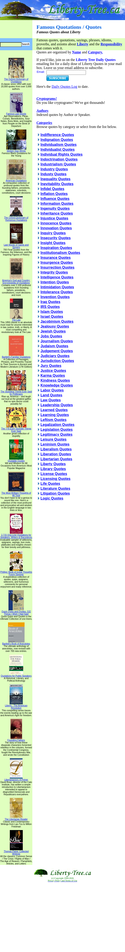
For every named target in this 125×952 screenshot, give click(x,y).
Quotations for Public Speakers (16, 675)
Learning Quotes (54, 415)
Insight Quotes (52, 243)
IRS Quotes (50, 307)
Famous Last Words (16, 113)
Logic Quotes (51, 498)
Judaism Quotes (54, 346)
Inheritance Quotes (56, 213)
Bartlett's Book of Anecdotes (16, 642)
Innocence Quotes (55, 223)
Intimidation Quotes (57, 287)
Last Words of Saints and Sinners (16, 245)
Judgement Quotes (56, 351)
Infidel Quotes (52, 189)
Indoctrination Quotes (58, 159)
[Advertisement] (62, 917)
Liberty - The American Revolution (16, 705)
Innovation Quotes (56, 228)
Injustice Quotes (54, 218)
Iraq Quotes (50, 302)
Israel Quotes (51, 316)
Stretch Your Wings (16, 150)
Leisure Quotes (53, 439)
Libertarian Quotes (56, 459)
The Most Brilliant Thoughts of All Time (16, 493)
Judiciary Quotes (54, 356)
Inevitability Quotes (56, 184)
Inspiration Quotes (56, 248)
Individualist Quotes (57, 149)
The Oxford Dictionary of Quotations (16, 79)
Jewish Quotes (53, 331)
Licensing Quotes (55, 479)
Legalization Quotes (57, 425)
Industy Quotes (53, 174)
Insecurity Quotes (55, 238)
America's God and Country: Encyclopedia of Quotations (16, 280)
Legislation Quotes (56, 429)
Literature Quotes (55, 488)
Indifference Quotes (57, 135)
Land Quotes (51, 395)
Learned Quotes (54, 410)
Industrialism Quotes (58, 164)
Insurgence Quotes (56, 262)
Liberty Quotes (53, 464)
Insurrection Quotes (57, 267)
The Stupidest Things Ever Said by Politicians (16, 391)
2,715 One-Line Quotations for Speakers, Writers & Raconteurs (16, 535)
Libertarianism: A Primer (16, 778)
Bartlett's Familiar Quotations (16, 356)
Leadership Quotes (56, 405)
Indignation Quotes (56, 140)
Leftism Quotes (53, 420)
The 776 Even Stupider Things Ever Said (16, 428)
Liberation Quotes (55, 454)
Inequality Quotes (55, 179)
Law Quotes (50, 400)
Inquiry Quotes (53, 233)
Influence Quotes (54, 199)
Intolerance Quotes (56, 292)
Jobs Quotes (51, 336)
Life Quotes (50, 483)
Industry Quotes (54, 169)
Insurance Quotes (55, 257)
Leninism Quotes (54, 444)
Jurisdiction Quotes (57, 361)
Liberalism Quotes (56, 449)
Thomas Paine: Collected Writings (16, 851)
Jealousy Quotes (54, 326)
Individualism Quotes (58, 144)
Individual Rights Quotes (61, 154)
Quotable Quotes (16, 460)
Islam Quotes (51, 312)
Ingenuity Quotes (55, 208)
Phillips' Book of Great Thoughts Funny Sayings (16, 572)
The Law (16, 319)
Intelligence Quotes (56, 277)
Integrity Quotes (54, 272)
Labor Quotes (52, 390)
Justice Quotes (53, 370)
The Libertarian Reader (16, 818)
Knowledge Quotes (56, 385)
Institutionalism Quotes (60, 253)
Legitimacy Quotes (56, 434)
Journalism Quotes (56, 341)
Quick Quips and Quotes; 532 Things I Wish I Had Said (16, 611)
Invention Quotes (55, 297)
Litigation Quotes (55, 493)
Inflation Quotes (54, 194)
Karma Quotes (52, 375)
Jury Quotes (50, 366)
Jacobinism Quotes (56, 321)
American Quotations (16, 179)
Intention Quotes (54, 282)
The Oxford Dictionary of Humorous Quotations (16, 217)
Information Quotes (56, 203)
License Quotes (53, 474)
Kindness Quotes (55, 380)
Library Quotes (53, 469)
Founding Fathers (16, 739)
